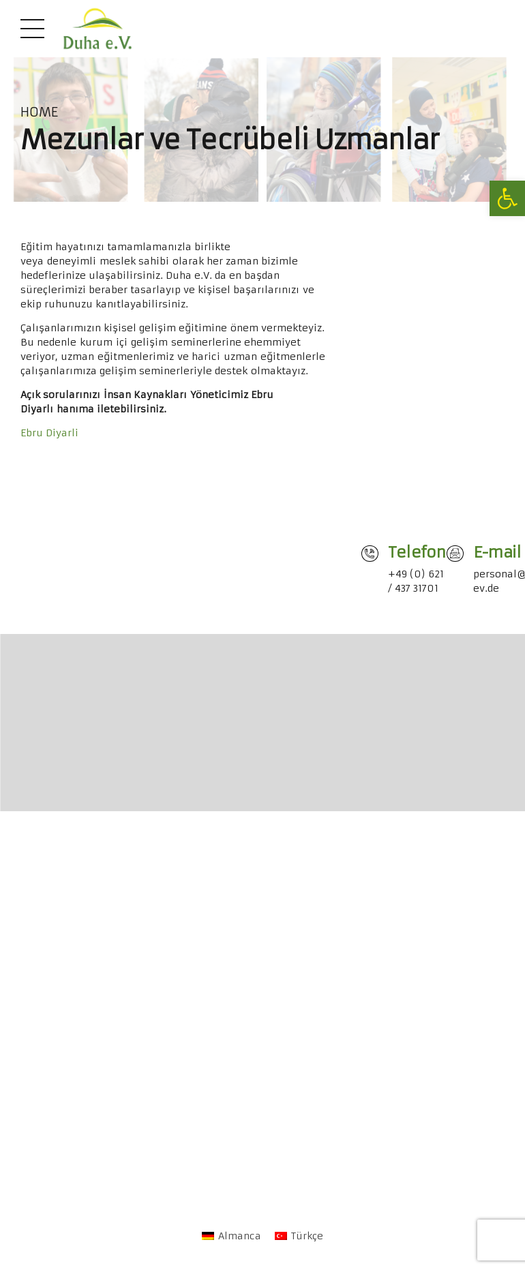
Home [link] (39, 112)
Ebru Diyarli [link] (49, 433)
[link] (507, 198)
